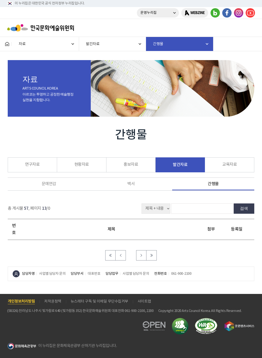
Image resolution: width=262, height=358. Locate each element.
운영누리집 (148, 13)
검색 (244, 208)
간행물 (213, 183)
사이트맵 (144, 301)
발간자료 (180, 164)
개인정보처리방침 (21, 301)
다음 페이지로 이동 (141, 255)
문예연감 (49, 184)
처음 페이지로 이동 (110, 255)
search (237, 28)
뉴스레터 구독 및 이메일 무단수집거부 (99, 301)
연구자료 (32, 164)
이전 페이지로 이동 (121, 255)
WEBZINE (197, 13)
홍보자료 (131, 164)
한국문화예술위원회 (41, 28)
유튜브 (250, 13)
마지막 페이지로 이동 (151, 255)
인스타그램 (238, 13)
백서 (131, 184)
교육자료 (229, 164)
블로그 (215, 13)
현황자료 (81, 164)
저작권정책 (52, 301)
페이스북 (227, 13)
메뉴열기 (249, 28)
